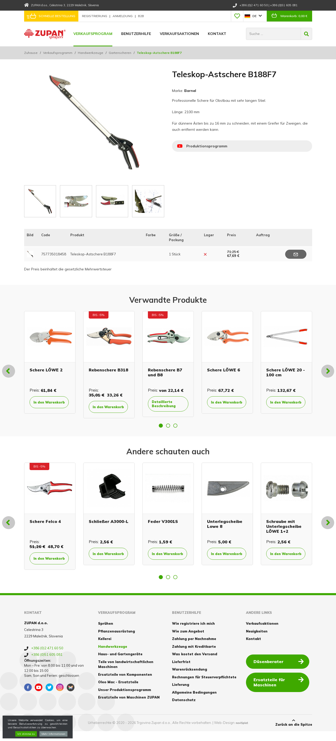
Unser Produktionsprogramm (124, 699)
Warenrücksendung (189, 679)
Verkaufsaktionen (179, 33)
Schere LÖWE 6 (223, 369)
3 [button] (175, 430)
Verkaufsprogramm (57, 53)
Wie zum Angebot (188, 641)
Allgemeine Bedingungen (194, 702)
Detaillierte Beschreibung (167, 403)
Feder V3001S (163, 525)
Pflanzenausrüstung (116, 641)
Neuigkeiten (257, 641)
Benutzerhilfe (136, 33)
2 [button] (168, 430)
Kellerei (104, 648)
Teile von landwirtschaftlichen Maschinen (125, 674)
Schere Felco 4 (45, 525)
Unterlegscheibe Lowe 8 (224, 528)
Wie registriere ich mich (193, 633)
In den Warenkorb (47, 404)
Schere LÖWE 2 (46, 369)
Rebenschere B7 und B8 (165, 371)
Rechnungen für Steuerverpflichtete (204, 687)
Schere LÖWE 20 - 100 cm (285, 371)
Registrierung (95, 16)
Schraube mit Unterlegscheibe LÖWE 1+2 (283, 530)
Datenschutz (184, 710)
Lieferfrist (181, 671)
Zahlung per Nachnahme (194, 648)
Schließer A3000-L (108, 525)
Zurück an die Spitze (293, 732)
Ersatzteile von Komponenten (125, 684)
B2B (141, 16)
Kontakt (217, 33)
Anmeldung (123, 16)
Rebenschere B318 (108, 369)
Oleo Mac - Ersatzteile (118, 692)
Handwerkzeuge (90, 53)
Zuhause (31, 53)
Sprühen (105, 633)
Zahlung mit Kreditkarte (194, 656)
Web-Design (224, 732)
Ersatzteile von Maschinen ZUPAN (129, 707)
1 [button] (160, 430)
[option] (50, 364)
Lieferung (180, 694)
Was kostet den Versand (194, 664)
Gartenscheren (120, 53)
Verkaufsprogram (92, 33)
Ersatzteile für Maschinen (279, 691)
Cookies (31, 732)
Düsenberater (279, 671)
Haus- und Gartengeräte (120, 664)
